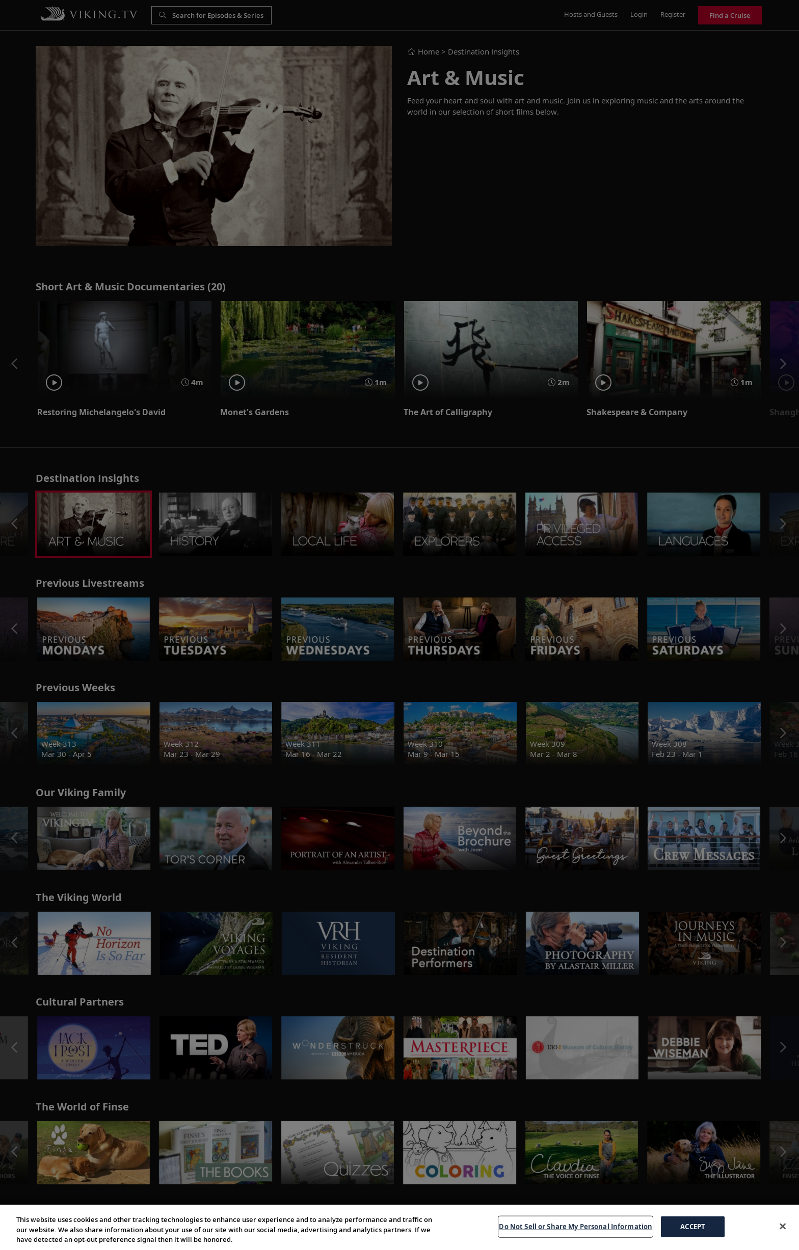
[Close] (782, 1226)
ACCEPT (692, 1226)
